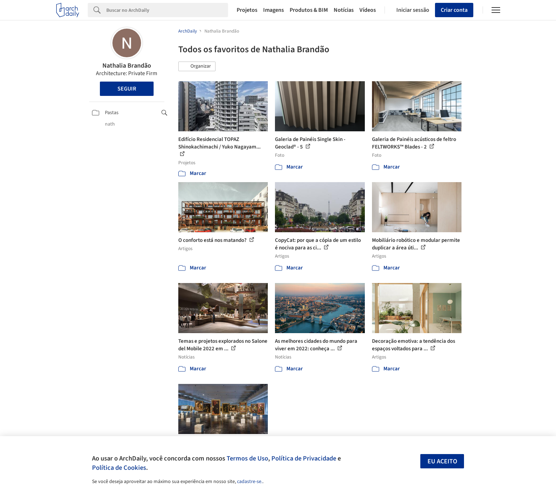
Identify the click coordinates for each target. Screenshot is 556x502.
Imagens (273, 10)
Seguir (126, 89)
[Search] (167, 10)
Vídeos (367, 10)
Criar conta (454, 10)
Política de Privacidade (303, 458)
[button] (197, 67)
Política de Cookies (119, 467)
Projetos (247, 10)
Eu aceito (442, 461)
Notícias (344, 10)
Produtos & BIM (309, 10)
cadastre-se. (249, 481)
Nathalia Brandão (126, 65)
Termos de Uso (247, 458)
